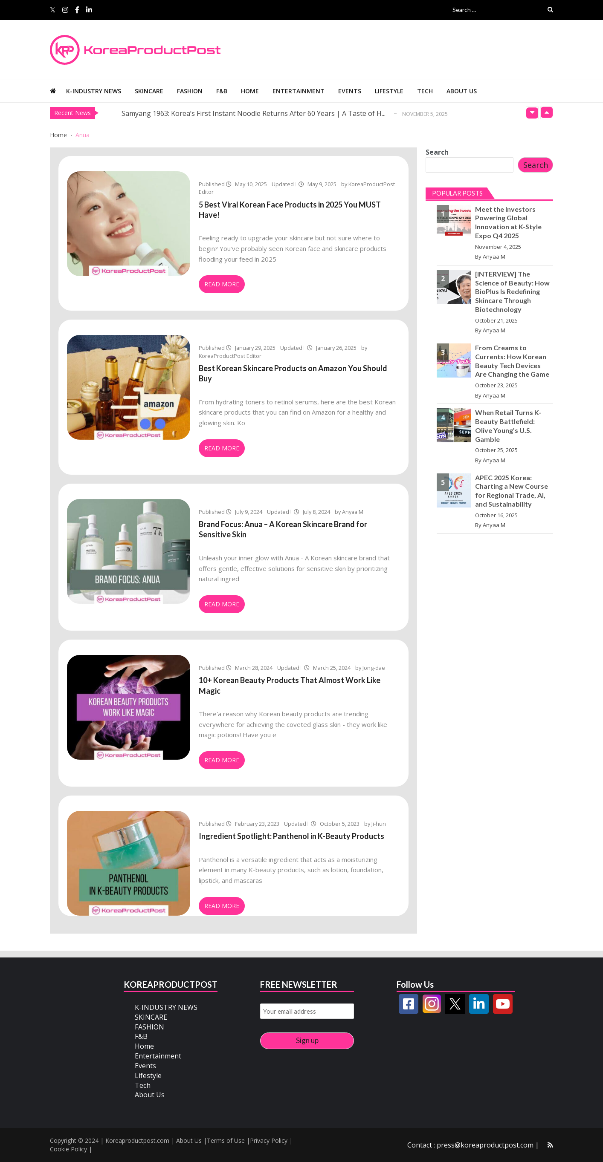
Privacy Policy (268, 1140)
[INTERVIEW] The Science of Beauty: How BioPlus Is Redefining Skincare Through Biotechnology (512, 291)
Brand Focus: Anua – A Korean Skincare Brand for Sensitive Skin (283, 529)
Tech (425, 91)
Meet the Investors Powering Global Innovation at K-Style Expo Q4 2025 (508, 222)
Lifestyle (389, 91)
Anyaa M (494, 256)
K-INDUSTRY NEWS (93, 91)
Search (437, 152)
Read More (221, 284)
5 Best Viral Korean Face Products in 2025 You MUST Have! (290, 209)
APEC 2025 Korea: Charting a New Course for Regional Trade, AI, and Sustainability (511, 490)
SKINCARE (149, 91)
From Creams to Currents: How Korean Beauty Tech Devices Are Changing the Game (512, 360)
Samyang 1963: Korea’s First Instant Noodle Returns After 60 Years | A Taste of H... (254, 113)
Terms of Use (226, 1140)
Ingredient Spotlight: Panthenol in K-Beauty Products (291, 836)
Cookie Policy (68, 1149)
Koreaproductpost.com (137, 1140)
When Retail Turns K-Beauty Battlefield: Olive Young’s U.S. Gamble (508, 425)
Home (250, 91)
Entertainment (299, 91)
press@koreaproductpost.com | (488, 1145)
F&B (221, 91)
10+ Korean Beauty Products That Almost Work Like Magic (289, 685)
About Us (461, 91)
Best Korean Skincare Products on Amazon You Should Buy (293, 373)
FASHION (190, 91)
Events (349, 91)
